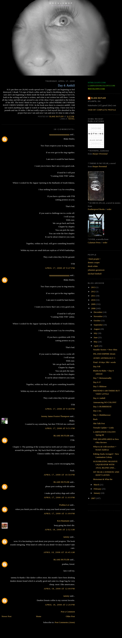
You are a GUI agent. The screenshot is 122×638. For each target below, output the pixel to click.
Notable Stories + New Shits (105, 349)
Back (95, 419)
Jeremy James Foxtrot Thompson (55, 416)
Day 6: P (97, 382)
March (97, 484)
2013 (93, 287)
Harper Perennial (100, 154)
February (98, 489)
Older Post (70, 616)
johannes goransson (96, 270)
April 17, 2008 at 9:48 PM (60, 409)
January (97, 493)
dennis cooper (94, 262)
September (98, 325)
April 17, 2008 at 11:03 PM (59, 497)
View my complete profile (102, 110)
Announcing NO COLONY (104, 402)
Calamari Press (94, 242)
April (96, 346)
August (97, 329)
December (98, 312)
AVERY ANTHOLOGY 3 (104, 358)
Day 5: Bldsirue (99, 386)
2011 (93, 295)
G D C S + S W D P (60, 3)
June (96, 337)
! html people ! (94, 259)
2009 (93, 304)
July (96, 333)
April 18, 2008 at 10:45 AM (59, 552)
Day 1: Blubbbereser (102, 415)
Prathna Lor (64, 505)
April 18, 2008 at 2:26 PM (60, 604)
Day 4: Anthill (99, 398)
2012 (93, 291)
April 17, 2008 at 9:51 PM (60, 428)
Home (38, 616)
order (109, 209)
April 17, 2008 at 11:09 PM (59, 513)
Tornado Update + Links (103, 427)
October (97, 320)
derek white (93, 266)
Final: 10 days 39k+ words (104, 362)
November (98, 316)
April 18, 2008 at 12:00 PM (59, 588)
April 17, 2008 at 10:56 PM (59, 474)
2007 (93, 498)
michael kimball (95, 273)
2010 (93, 300)
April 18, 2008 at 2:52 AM (60, 529)
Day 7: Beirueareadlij (102, 378)
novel (71, 119)
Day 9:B (96, 366)
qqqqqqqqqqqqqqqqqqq (59, 134)
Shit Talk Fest (99, 423)
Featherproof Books (96, 209)
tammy (66, 537)
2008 (93, 308)
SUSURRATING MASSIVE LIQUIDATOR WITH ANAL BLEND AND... (105, 464)
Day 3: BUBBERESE (102, 406)
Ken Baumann (63, 521)
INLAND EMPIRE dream (104, 354)
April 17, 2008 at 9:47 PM (60, 268)
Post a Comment (68, 611)
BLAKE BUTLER (61, 435)
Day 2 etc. (97, 411)
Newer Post (6, 616)
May (96, 341)
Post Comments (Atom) (65, 622)
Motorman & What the (102, 479)
